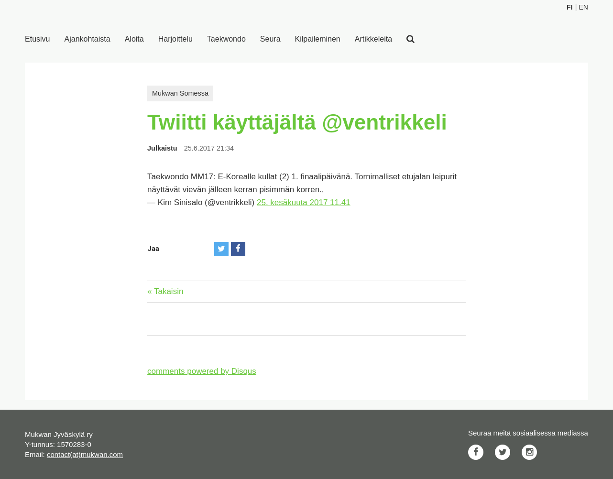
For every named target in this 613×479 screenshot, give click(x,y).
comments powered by (201, 371)
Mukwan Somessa (180, 93)
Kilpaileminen (317, 39)
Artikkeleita (373, 39)
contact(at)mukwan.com (85, 454)
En (583, 7)
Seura (270, 39)
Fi (569, 7)
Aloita (134, 39)
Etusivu (37, 39)
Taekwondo (226, 39)
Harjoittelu (175, 39)
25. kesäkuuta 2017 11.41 (303, 202)
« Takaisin (165, 291)
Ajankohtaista (87, 39)
